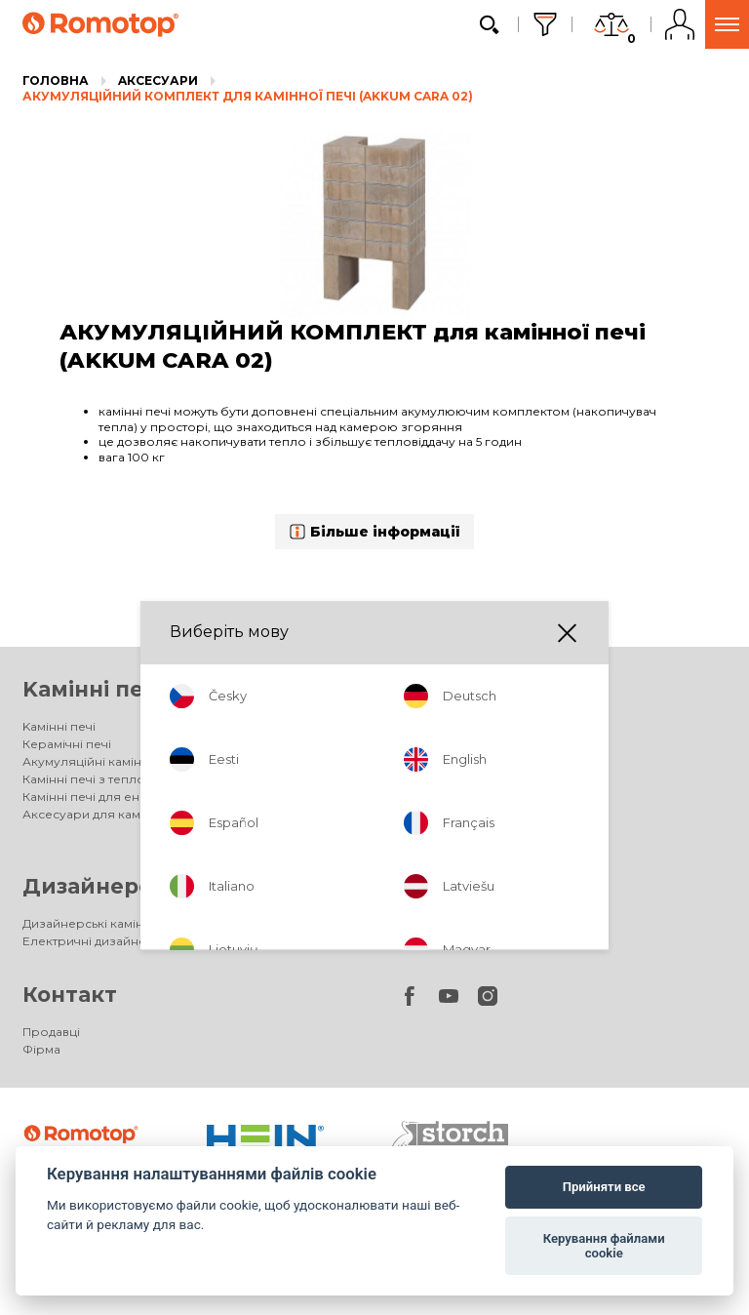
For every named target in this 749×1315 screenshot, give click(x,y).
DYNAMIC (418, 761)
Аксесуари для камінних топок (485, 814)
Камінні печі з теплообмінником (122, 779)
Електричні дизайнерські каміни (121, 941)
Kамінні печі (92, 689)
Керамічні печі (66, 744)
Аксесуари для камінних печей (118, 814)
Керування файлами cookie (604, 1246)
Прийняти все (604, 1186)
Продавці (51, 1031)
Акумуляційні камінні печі (101, 761)
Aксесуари (158, 80)
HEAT (406, 796)
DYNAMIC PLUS (435, 779)
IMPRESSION (427, 744)
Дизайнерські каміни (146, 886)
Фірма (41, 1049)
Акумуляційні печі (496, 886)
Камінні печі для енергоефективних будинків (162, 796)
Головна (55, 80)
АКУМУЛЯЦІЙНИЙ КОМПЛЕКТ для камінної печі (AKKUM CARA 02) (247, 96)
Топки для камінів (495, 689)
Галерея (417, 831)
